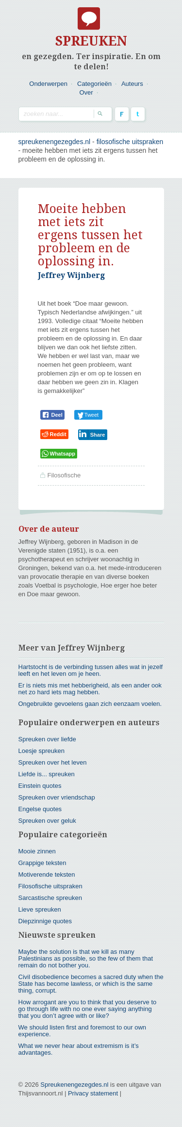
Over (86, 92)
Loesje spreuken (41, 750)
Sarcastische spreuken (50, 897)
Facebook (122, 114)
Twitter (138, 114)
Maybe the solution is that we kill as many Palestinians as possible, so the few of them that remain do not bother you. (85, 958)
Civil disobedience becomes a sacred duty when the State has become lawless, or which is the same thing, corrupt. (91, 983)
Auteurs (132, 83)
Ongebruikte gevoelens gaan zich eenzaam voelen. (90, 703)
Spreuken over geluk (47, 820)
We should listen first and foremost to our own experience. (82, 1031)
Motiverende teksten (46, 874)
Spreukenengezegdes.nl (74, 1084)
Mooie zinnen (37, 851)
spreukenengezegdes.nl (54, 142)
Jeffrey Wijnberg (71, 275)
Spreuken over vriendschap (56, 797)
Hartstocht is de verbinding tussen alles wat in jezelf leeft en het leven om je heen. (90, 670)
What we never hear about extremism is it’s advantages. (78, 1049)
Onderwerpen (48, 83)
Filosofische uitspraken (130, 142)
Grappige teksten (42, 862)
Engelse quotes (40, 809)
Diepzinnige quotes (45, 921)
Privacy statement (93, 1093)
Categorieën (94, 83)
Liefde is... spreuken (46, 774)
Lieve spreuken (39, 909)
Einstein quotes (40, 785)
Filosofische (64, 475)
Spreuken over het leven (52, 762)
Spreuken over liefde (47, 739)
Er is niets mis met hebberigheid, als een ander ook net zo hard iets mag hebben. (90, 689)
